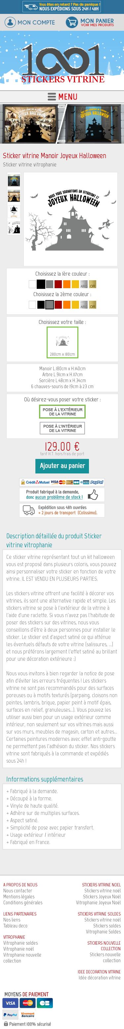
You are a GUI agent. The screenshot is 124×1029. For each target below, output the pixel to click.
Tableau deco (15, 925)
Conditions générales (22, 902)
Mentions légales (18, 896)
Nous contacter (17, 890)
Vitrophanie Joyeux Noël (98, 902)
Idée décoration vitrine (100, 977)
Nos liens (11, 920)
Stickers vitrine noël (102, 890)
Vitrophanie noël (18, 949)
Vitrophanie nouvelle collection (22, 958)
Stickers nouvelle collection (105, 957)
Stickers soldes (107, 925)
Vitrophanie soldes (20, 943)
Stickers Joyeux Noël (102, 896)
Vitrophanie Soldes (103, 931)
